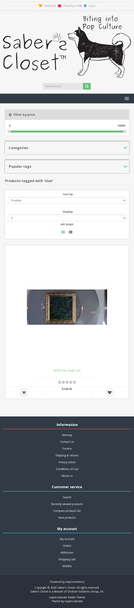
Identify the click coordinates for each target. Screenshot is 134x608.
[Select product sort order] (67, 200)
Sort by (68, 194)
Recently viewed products (67, 504)
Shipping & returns (67, 455)
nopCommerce (75, 582)
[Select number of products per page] (67, 218)
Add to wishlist (110, 392)
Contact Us (67, 442)
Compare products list (67, 511)
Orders (67, 546)
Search (67, 497)
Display (68, 211)
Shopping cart (67, 559)
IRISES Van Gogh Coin (67, 370)
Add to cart (24, 392)
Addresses (67, 552)
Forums (67, 448)
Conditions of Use (67, 469)
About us (67, 476)
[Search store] (63, 86)
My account (67, 539)
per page (67, 224)
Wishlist (67, 566)
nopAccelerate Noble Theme (67, 597)
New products (67, 517)
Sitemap (67, 435)
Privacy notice (67, 462)
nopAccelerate (74, 601)
